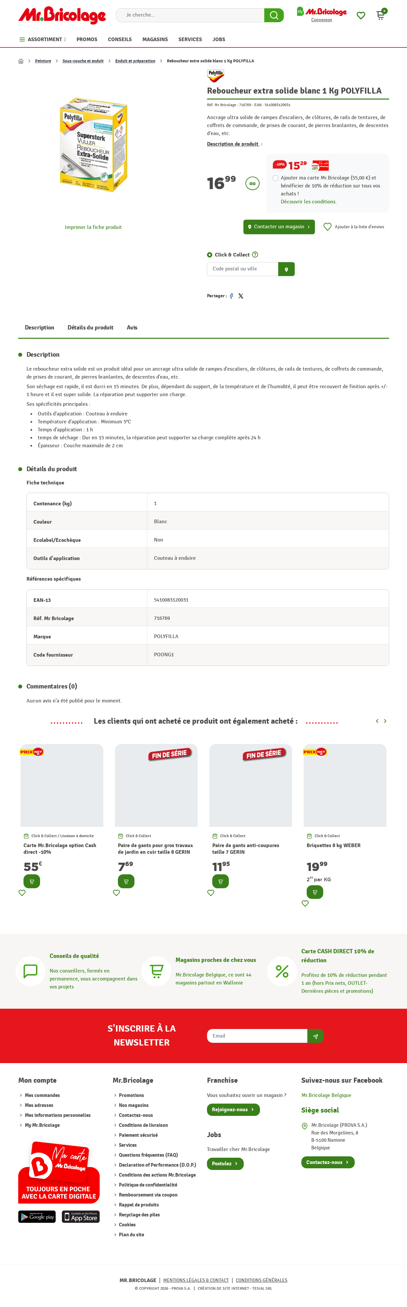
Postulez (221, 1163)
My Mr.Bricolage (42, 1125)
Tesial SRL (262, 1288)
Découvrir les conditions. (309, 202)
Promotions (131, 1095)
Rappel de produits (138, 1205)
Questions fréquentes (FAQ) (148, 1155)
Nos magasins (133, 1105)
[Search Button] (274, 15)
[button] (380, 15)
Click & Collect (232, 255)
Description (39, 327)
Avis (132, 327)
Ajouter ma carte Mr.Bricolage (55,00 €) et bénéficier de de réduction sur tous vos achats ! (330, 186)
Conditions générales (261, 1280)
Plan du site (131, 1235)
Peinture (43, 61)
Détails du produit (91, 327)
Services (127, 1145)
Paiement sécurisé (138, 1135)
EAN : (259, 105)
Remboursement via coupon (148, 1195)
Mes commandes (42, 1095)
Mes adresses (39, 1105)
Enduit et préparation (135, 61)
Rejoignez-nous (230, 1109)
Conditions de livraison (143, 1125)
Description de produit (235, 144)
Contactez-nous (135, 1115)
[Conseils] (30, 970)
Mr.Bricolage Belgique (326, 1095)
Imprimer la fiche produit (93, 227)
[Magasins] (156, 970)
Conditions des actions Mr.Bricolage (157, 1175)
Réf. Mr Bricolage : (222, 105)
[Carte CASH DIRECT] (282, 970)
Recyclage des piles (139, 1215)
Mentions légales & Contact (196, 1280)
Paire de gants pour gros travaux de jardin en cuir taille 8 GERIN (155, 849)
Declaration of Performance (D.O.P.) (157, 1165)
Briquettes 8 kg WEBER (334, 845)
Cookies (127, 1225)
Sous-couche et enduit (83, 61)
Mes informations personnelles (58, 1115)
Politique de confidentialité (147, 1185)
